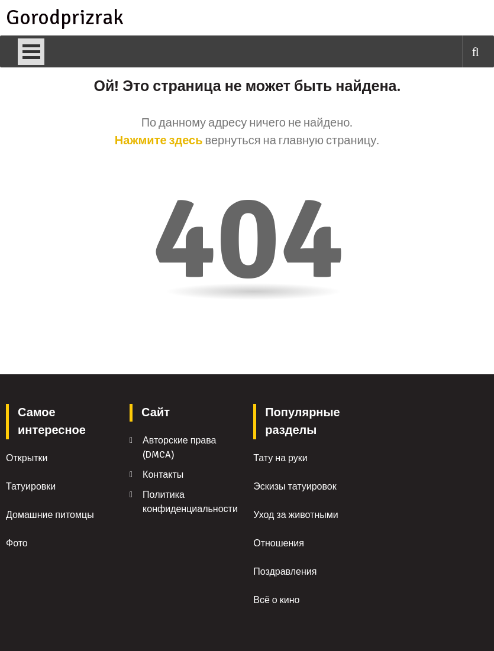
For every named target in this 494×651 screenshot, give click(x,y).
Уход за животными (295, 515)
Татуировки (31, 487)
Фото (17, 543)
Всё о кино (276, 600)
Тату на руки (280, 458)
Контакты (163, 475)
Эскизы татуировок (294, 487)
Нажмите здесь (159, 140)
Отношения (278, 543)
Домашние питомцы (50, 515)
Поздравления (285, 572)
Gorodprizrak (63, 18)
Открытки (26, 458)
